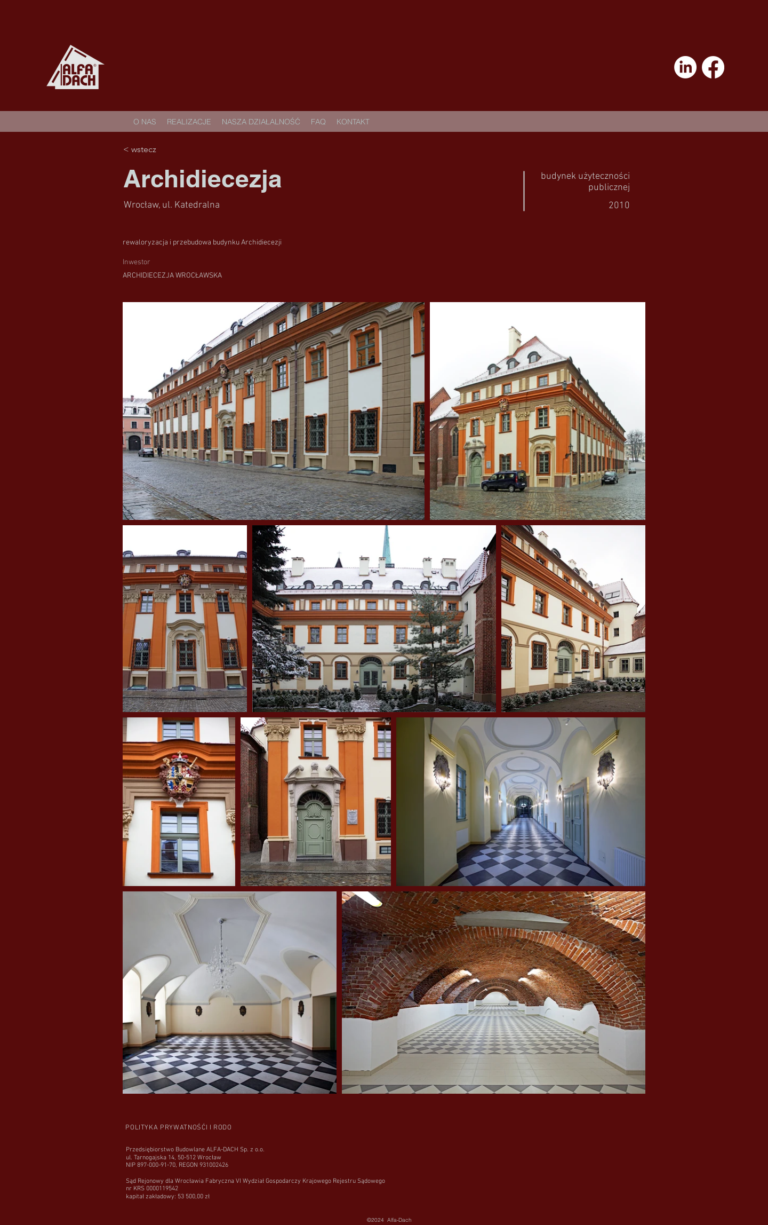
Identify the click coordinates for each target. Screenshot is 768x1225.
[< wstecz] (161, 149)
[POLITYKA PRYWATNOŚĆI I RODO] (179, 1127)
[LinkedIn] (685, 67)
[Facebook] (713, 67)
